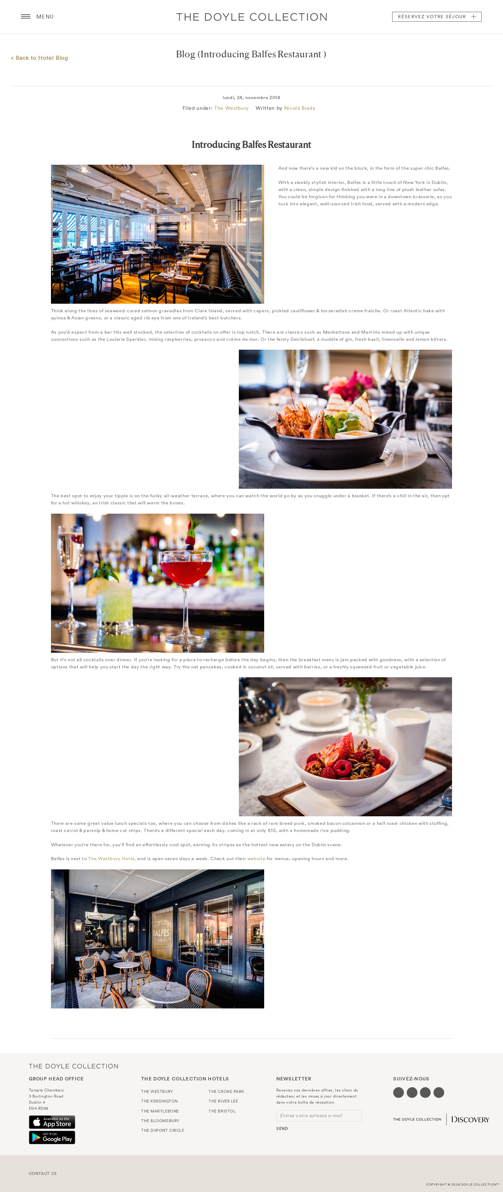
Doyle (251, 17)
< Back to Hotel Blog (39, 57)
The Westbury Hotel (111, 859)
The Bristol (222, 1111)
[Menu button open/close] (26, 16)
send (282, 1128)
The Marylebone (160, 1111)
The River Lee (223, 1101)
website (256, 859)
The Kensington (159, 1101)
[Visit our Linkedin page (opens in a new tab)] (438, 1092)
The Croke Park (226, 1091)
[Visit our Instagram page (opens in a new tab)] (425, 1092)
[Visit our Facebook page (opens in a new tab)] (398, 1092)
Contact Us (43, 1173)
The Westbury (231, 108)
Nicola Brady (299, 108)
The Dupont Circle (162, 1130)
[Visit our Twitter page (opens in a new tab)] (412, 1092)
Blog (185, 54)
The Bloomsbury (160, 1121)
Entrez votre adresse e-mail (311, 1116)
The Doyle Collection (73, 1066)
